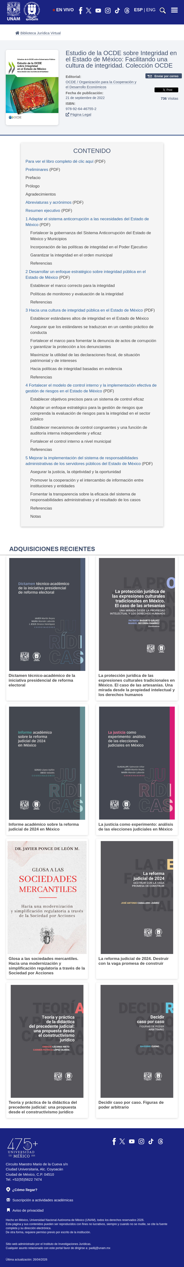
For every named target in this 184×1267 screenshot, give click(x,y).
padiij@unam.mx (99, 1248)
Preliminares (37, 169)
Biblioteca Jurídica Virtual (38, 33)
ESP (138, 9)
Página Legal (78, 114)
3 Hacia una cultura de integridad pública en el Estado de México (84, 310)
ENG (150, 9)
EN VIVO (63, 9)
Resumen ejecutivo (43, 210)
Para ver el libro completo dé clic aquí (59, 161)
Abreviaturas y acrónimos (49, 202)
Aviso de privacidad (25, 1210)
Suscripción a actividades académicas (39, 1200)
